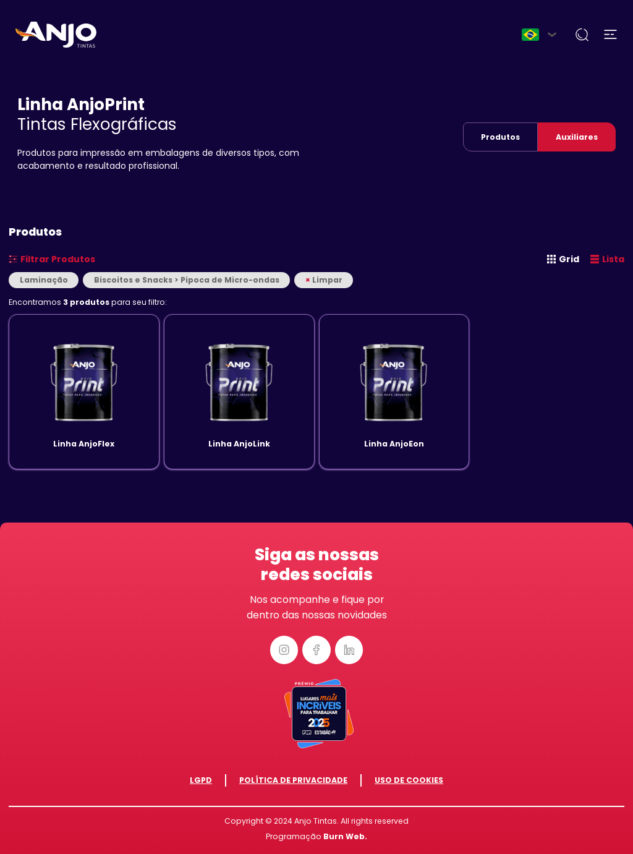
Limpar (323, 280)
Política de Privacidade (293, 780)
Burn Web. (345, 836)
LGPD (201, 780)
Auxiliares (577, 137)
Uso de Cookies (409, 780)
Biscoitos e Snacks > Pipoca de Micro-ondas (186, 280)
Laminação (44, 280)
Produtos (500, 137)
